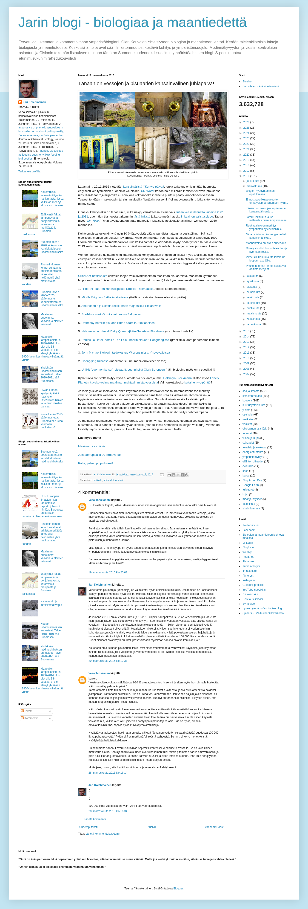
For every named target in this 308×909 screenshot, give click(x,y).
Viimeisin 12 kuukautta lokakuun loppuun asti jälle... (265, 259)
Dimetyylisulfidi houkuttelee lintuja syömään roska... (266, 250)
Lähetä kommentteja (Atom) (103, 833)
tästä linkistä (142, 216)
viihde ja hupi (250, 438)
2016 (246, 176)
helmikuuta (254, 319)
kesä (245, 471)
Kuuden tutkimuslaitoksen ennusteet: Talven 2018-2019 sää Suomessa (51, 630)
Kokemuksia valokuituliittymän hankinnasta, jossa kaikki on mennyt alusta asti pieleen (52, 198)
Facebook (248, 530)
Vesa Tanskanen (99, 500)
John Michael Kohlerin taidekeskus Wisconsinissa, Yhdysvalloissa (126, 352)
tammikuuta (254, 324)
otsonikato (248, 503)
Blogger (178, 888)
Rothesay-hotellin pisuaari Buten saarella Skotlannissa (118, 323)
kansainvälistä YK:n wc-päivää (143, 186)
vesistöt (119, 480)
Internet (247, 433)
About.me (248, 561)
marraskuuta (255, 186)
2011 (246, 352)
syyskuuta (253, 281)
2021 (246, 149)
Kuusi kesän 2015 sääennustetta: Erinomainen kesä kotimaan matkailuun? (52, 421)
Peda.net (248, 556)
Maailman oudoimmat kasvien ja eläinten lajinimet (52, 319)
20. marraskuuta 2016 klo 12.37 (107, 660)
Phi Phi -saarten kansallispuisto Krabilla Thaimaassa (118, 288)
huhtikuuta (253, 308)
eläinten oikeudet (252, 461)
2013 (246, 341)
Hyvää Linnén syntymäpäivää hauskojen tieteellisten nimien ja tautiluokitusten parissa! (52, 398)
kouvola (247, 400)
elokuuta (252, 286)
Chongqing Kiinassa (95, 361)
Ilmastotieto (249, 570)
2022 (246, 143)
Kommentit (29, 718)
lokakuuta (253, 276)
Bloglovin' (248, 547)
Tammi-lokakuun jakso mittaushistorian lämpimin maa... (267, 218)
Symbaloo (248, 603)
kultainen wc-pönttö (197, 382)
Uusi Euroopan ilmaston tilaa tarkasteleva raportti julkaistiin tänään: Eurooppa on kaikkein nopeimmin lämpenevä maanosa (42, 506)
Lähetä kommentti (95, 819)
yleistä (246, 410)
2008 (246, 368)
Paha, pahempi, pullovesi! (95, 463)
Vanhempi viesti (214, 827)
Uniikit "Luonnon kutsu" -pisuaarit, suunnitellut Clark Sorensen (123, 369)
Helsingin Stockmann (177, 378)
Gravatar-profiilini (252, 585)
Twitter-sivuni (250, 525)
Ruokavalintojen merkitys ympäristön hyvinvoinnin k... (264, 227)
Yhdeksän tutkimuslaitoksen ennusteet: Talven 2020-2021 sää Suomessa (51, 374)
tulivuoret (248, 489)
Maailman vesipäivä (91, 446)
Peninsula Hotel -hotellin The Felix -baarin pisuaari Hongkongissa (125, 340)
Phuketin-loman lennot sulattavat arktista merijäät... (266, 267)
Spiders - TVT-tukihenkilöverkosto (263, 613)
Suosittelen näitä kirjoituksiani (260, 86)
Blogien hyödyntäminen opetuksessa (260, 192)
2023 (246, 138)
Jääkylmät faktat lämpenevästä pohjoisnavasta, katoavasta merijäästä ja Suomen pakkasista (41, 224)
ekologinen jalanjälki (254, 428)
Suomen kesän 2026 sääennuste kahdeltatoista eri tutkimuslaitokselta (52, 246)
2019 (246, 160)
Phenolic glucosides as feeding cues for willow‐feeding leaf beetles (40, 154)
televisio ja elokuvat (254, 447)
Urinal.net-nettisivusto (92, 276)
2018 (246, 165)
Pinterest (247, 575)
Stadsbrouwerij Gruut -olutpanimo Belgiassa (111, 314)
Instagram (248, 580)
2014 (246, 336)
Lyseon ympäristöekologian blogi (262, 608)
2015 (246, 331)
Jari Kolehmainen (99, 584)
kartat (245, 475)
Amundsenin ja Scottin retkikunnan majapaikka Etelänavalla (121, 306)
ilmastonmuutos (252, 396)
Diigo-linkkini (250, 594)
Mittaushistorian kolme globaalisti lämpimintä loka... (266, 236)
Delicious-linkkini (252, 599)
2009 (246, 363)
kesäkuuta (253, 297)
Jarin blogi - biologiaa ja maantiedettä (132, 22)
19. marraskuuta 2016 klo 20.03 (107, 572)
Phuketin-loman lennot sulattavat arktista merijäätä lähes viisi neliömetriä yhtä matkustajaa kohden (42, 274)
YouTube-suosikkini (254, 589)
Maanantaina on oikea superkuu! (266, 243)
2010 (246, 358)
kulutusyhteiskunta (253, 405)
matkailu (97, 480)
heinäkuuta (254, 292)
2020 (246, 154)
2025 (246, 127)
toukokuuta (254, 303)
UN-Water (147, 191)
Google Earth (250, 485)
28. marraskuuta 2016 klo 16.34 (107, 811)
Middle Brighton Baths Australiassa (105, 297)
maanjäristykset (252, 499)
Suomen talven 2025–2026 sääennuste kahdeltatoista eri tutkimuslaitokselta (52, 298)
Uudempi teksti (88, 827)
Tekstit (26, 711)
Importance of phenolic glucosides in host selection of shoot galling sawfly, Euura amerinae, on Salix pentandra (41, 131)
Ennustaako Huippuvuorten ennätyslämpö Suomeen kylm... (267, 201)
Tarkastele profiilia (29, 171)
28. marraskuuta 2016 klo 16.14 (107, 772)
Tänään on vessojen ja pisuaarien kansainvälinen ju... (266, 210)
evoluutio (248, 466)
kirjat (245, 494)
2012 (246, 347)
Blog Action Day (252, 480)
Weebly (247, 552)
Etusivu (151, 827)
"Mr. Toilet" (93, 220)
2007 (246, 374)
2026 (246, 122)
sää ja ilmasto (250, 391)
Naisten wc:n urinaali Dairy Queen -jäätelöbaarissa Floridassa (123, 331)
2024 (246, 133)
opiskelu (247, 414)
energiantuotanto (252, 452)
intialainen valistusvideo (197, 216)
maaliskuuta (254, 313)
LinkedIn (247, 542)
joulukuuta (253, 181)
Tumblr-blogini (251, 566)
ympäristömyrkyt (252, 457)
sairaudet (108, 480)
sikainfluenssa (251, 508)
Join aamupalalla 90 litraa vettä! (99, 454)
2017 (246, 170)
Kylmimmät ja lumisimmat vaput (51, 603)
